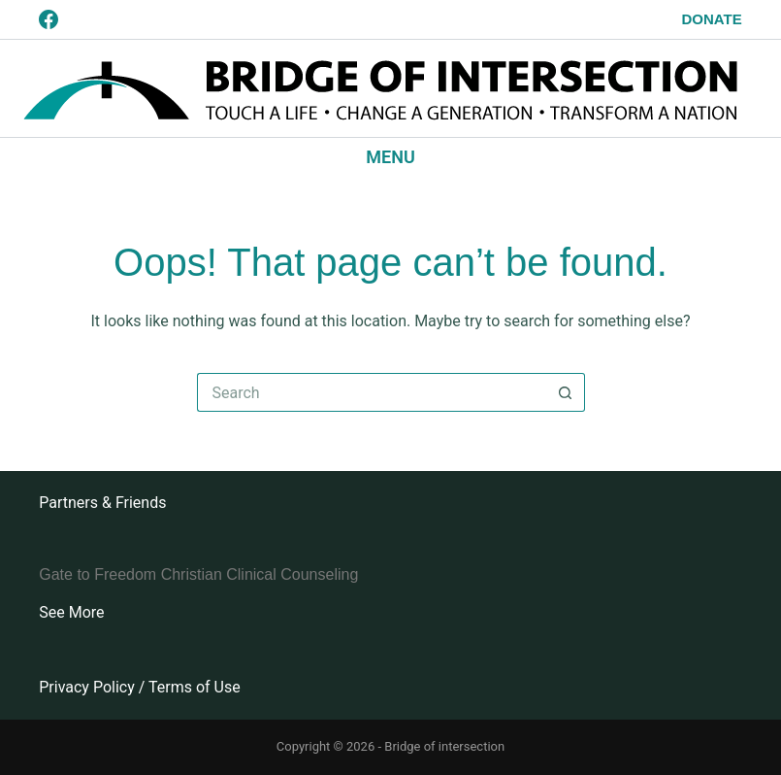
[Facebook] (48, 19)
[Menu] (390, 157)
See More (71, 612)
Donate (712, 19)
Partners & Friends (102, 502)
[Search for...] (371, 392)
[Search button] (565, 392)
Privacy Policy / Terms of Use (139, 687)
